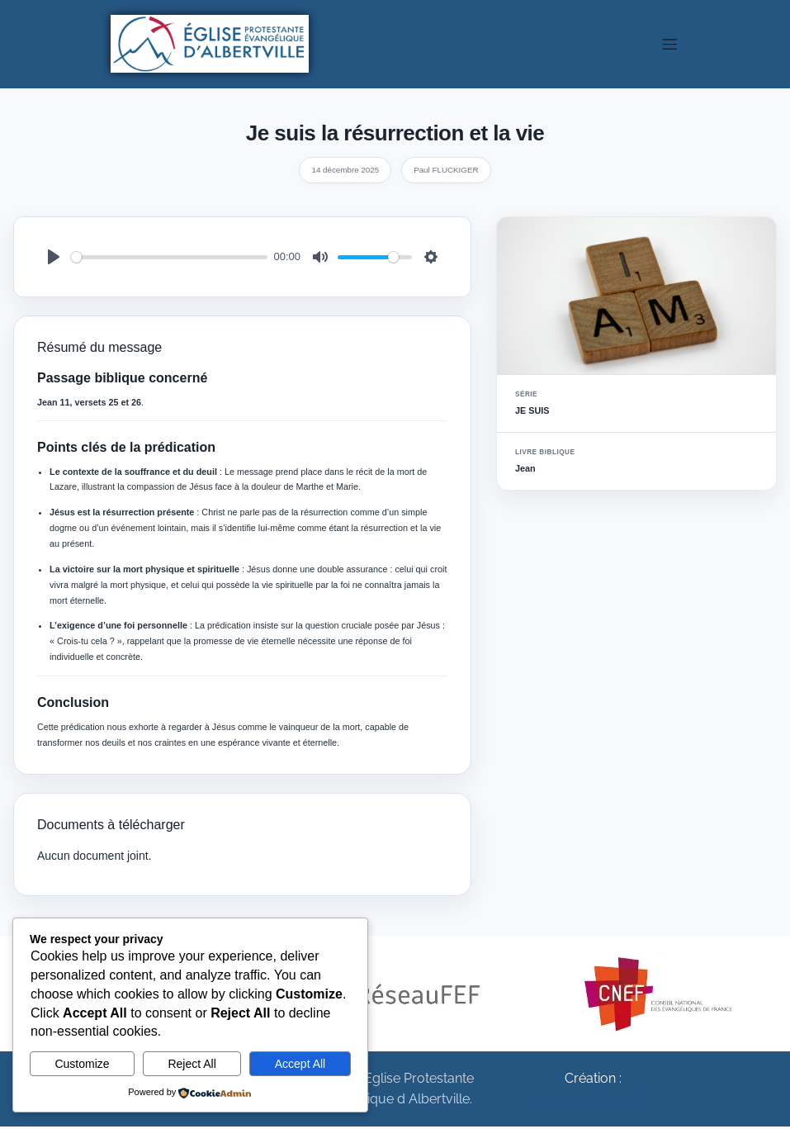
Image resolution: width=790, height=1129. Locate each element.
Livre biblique (545, 454)
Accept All (300, 1063)
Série (526, 397)
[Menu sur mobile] (670, 45)
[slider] (169, 260)
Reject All (191, 1063)
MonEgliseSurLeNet (593, 1102)
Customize (81, 1063)
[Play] (53, 259)
